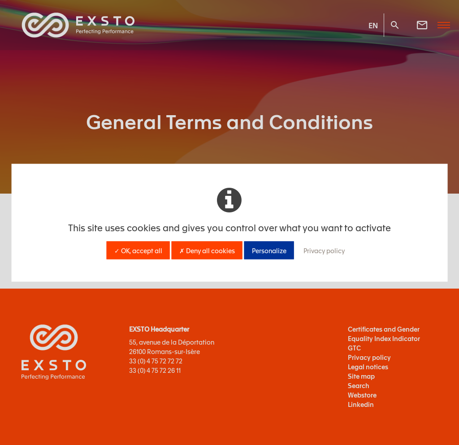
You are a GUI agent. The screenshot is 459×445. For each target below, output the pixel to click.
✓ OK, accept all (138, 250)
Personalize (269, 250)
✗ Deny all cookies (207, 250)
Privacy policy (324, 250)
